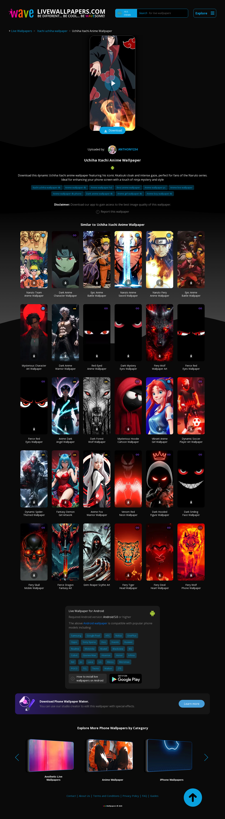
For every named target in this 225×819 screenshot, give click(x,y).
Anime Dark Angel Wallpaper (65, 440)
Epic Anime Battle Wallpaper (96, 294)
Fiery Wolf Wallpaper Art (159, 367)
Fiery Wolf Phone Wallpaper (191, 586)
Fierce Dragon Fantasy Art (65, 586)
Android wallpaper (95, 623)
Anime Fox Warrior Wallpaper (97, 513)
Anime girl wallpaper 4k (130, 193)
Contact (71, 796)
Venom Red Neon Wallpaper (128, 513)
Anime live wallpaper (181, 187)
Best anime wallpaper (128, 187)
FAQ (144, 796)
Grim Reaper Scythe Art (97, 585)
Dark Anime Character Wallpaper (65, 294)
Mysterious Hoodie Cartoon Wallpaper (128, 440)
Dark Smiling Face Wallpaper (191, 513)
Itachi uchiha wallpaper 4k (47, 187)
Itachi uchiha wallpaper (52, 31)
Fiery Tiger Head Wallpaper (128, 586)
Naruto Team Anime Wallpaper (34, 294)
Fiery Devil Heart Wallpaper (160, 586)
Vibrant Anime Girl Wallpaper (160, 440)
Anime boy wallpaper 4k (159, 193)
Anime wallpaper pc (155, 187)
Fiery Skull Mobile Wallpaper (34, 586)
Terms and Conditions (106, 796)
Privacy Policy (131, 796)
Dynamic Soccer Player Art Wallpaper (191, 440)
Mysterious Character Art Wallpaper (34, 367)
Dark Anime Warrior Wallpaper (65, 367)
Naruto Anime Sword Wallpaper (128, 294)
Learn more (191, 704)
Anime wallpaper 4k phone (67, 193)
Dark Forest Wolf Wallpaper (96, 440)
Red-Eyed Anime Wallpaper (96, 367)
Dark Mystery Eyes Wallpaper (128, 367)
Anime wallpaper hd (101, 187)
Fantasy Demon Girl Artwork (65, 513)
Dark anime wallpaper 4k (99, 193)
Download (112, 130)
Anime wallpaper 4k (76, 187)
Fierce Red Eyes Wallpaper (191, 367)
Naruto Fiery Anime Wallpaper (159, 294)
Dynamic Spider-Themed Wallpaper (34, 513)
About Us (84, 796)
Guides (154, 796)
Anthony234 (122, 149)
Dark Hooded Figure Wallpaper (159, 513)
